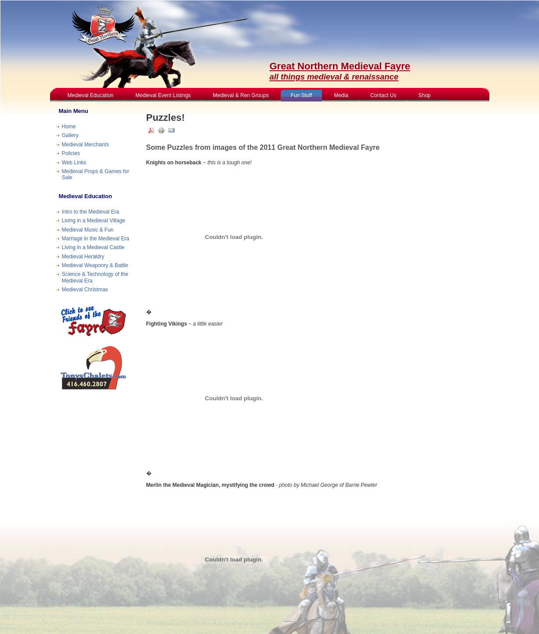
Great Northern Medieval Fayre (340, 71)
